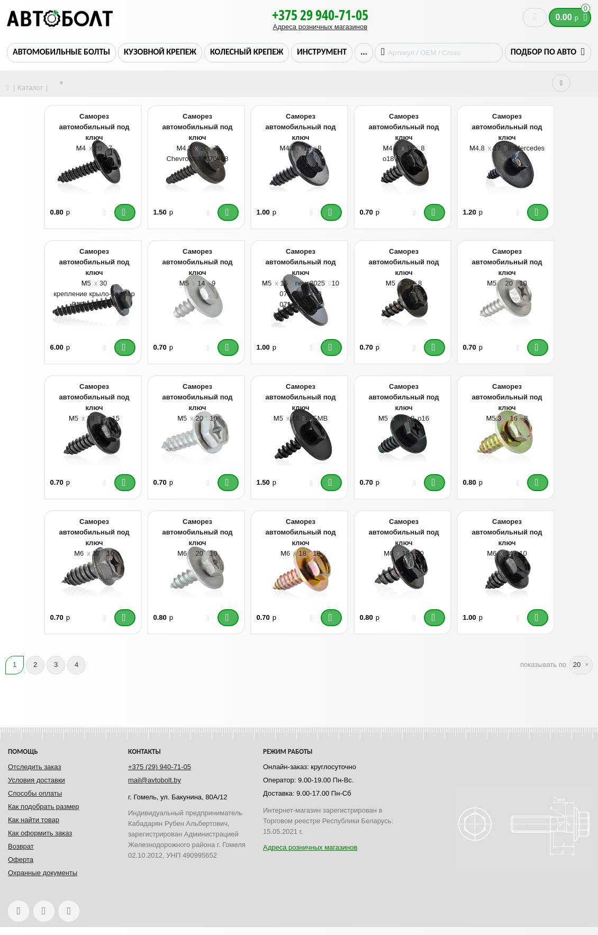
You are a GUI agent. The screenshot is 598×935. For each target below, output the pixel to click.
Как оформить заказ (40, 833)
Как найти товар (33, 820)
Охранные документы (42, 873)
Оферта (20, 859)
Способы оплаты (35, 793)
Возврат (21, 846)
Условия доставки (36, 780)
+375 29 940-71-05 (320, 14)
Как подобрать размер (43, 807)
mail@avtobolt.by (154, 780)
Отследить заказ (34, 767)
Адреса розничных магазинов (320, 27)
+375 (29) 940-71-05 (159, 767)
